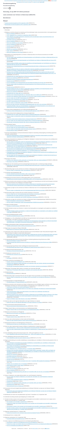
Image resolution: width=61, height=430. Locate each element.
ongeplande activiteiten (17, 0)
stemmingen (25, 2)
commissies (28, 0)
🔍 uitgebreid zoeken (35, 2)
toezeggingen (19, 2)
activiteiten (11, 0)
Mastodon (47, 428)
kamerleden (38, 0)
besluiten (24, 0)
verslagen (29, 2)
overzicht (6, 0)
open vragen (54, 0)
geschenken (33, 0)
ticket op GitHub (35, 428)
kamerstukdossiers (44, 0)
